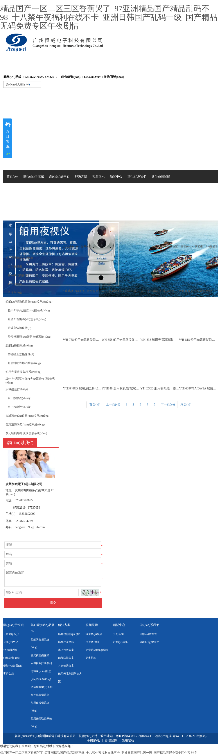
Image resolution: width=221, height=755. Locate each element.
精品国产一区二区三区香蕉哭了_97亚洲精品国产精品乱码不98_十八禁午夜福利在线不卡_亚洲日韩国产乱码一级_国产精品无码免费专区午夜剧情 (108, 17)
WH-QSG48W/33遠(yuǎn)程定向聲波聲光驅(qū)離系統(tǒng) (159, 291)
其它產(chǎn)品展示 (206, 246)
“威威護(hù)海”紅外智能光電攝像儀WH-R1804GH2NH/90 (82, 291)
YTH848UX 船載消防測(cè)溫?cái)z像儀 (82, 388)
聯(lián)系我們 (149, 625)
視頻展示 (92, 625)
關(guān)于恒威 (13, 625)
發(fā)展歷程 (10, 649)
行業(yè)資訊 (120, 642)
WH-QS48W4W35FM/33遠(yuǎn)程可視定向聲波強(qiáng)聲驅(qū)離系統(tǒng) (121, 291)
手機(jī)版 (93, 740)
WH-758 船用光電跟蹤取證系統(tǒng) (82, 339)
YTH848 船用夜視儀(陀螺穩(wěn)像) (121, 388)
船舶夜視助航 (66, 642)
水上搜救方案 (66, 649)
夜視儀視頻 (92, 642)
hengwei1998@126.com (30, 527)
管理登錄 (111, 740)
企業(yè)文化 (10, 642)
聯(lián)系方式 (148, 634)
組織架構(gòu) (11, 657)
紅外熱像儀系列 (40, 694)
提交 (53, 602)
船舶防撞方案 (66, 657)
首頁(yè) (185, 246)
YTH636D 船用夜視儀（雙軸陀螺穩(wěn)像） (159, 388)
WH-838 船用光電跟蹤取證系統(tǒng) (159, 339)
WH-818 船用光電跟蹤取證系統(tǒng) (198, 339)
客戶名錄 (8, 673)
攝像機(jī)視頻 (94, 634)
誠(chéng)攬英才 (149, 642)
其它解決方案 (66, 665)
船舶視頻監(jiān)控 (69, 634)
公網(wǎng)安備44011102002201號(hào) (180, 736)
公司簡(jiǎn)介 (11, 634)
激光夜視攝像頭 (40, 655)
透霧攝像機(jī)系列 (41, 687)
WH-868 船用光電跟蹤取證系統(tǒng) (198, 291)
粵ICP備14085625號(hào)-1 (134, 736)
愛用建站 (107, 736)
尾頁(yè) (186, 404)
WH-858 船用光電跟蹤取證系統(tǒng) (121, 339)
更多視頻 (91, 657)
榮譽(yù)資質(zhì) (13, 665)
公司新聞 (118, 634)
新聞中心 (119, 625)
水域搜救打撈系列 (41, 663)
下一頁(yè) (168, 404)
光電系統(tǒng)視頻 (97, 649)
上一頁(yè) (113, 404)
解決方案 (64, 625)
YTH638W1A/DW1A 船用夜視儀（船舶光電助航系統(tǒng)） (198, 388)
